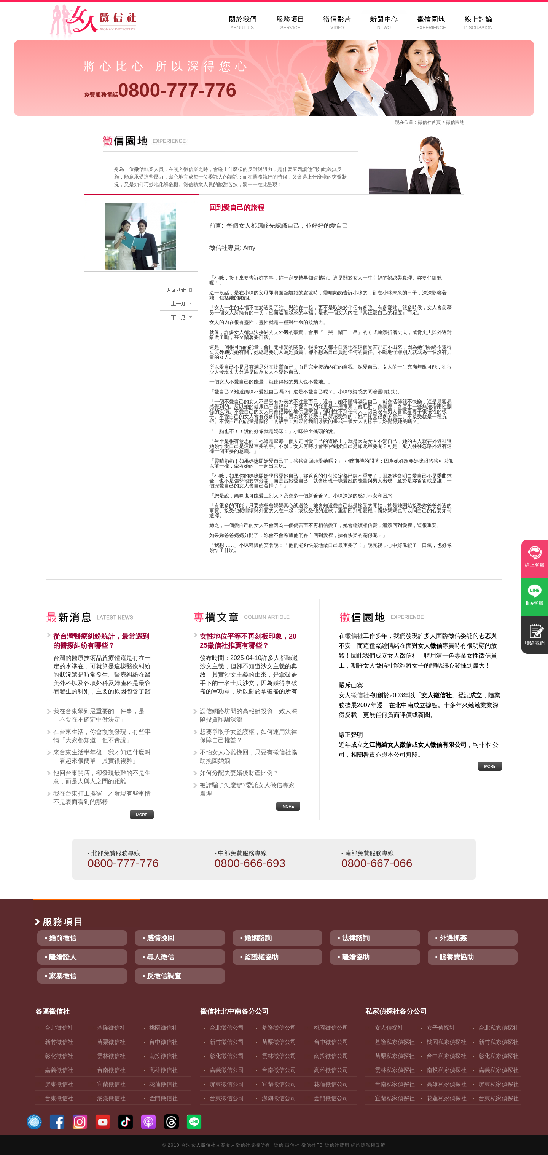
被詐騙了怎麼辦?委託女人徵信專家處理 (247, 789)
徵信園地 (455, 122)
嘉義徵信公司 (227, 1070)
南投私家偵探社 (447, 1070)
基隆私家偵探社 (395, 1041)
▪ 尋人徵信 (158, 957)
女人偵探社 (389, 1027)
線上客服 (535, 565)
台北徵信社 (59, 1027)
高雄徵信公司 (331, 1070)
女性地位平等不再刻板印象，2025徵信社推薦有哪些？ (248, 641)
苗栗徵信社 (111, 1041)
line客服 (534, 603)
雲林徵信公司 (279, 1056)
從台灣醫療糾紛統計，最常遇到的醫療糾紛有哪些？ (101, 641)
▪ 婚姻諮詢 (256, 938)
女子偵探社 (441, 1027)
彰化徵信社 (59, 1056)
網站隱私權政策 (368, 1145)
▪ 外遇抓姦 (451, 938)
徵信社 (425, 122)
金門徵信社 (163, 1098)
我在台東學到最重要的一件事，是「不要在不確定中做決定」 (99, 715)
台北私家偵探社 (499, 1027)
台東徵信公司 (227, 1098)
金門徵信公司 (331, 1098)
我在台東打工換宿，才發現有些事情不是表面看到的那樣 (102, 797)
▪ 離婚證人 (60, 957)
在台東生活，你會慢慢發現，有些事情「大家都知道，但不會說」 (102, 735)
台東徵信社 (59, 1098)
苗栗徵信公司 (279, 1041)
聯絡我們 (535, 643)
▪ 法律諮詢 (353, 938)
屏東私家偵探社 (499, 1084)
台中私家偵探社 (447, 1056)
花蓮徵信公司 (331, 1084)
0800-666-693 (249, 863)
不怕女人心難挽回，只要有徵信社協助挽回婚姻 (248, 756)
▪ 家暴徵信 (60, 976)
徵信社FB (312, 1145)
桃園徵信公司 (331, 1027)
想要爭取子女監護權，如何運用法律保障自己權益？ (248, 735)
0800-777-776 (160, 90)
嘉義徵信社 (59, 1070)
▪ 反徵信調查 (161, 976)
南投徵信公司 (331, 1056)
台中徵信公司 (331, 1041)
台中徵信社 (163, 1041)
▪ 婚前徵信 (60, 938)
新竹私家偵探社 (499, 1041)
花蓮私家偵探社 (447, 1098)
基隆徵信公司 (279, 1027)
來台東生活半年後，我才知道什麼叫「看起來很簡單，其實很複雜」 (102, 756)
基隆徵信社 (111, 1027)
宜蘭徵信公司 (279, 1084)
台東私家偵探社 (499, 1098)
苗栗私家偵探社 (395, 1056)
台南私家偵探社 (395, 1084)
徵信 (279, 1145)
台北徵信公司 (227, 1027)
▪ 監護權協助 (259, 957)
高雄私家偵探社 (447, 1084)
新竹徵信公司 (227, 1041)
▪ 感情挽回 (158, 938)
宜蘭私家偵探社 (395, 1098)
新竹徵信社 (59, 1041)
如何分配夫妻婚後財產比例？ (239, 773)
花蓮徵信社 (163, 1084)
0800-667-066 (377, 863)
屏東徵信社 (59, 1084)
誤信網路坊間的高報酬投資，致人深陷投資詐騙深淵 (248, 715)
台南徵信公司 (279, 1070)
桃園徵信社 (163, 1027)
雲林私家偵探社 (395, 1070)
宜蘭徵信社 (111, 1084)
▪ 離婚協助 (353, 957)
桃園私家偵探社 (447, 1041)
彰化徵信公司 (227, 1056)
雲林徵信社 (111, 1056)
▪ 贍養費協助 (454, 957)
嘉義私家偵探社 (499, 1070)
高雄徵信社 (163, 1070)
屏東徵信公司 (227, 1084)
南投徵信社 (163, 1056)
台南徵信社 (111, 1070)
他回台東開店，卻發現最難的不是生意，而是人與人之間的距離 (102, 777)
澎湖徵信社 (111, 1098)
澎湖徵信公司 (279, 1098)
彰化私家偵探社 (499, 1056)
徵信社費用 (337, 1145)
